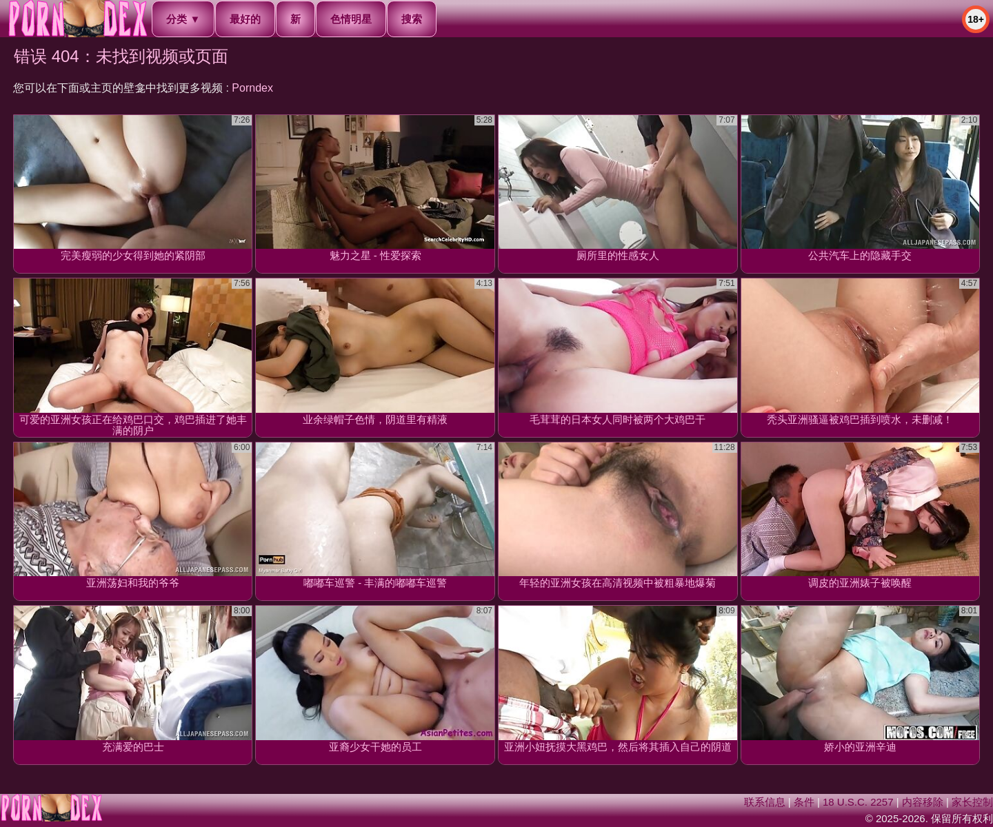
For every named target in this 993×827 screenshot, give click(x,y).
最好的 (245, 19)
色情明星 (351, 19)
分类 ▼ (183, 19)
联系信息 (764, 802)
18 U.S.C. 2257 (858, 802)
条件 (804, 802)
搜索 (411, 19)
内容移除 (922, 802)
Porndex (252, 88)
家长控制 (972, 802)
